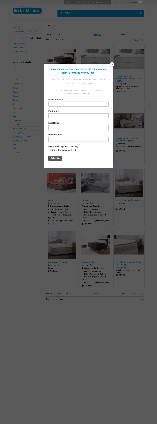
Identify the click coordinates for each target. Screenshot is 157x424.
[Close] (112, 64)
